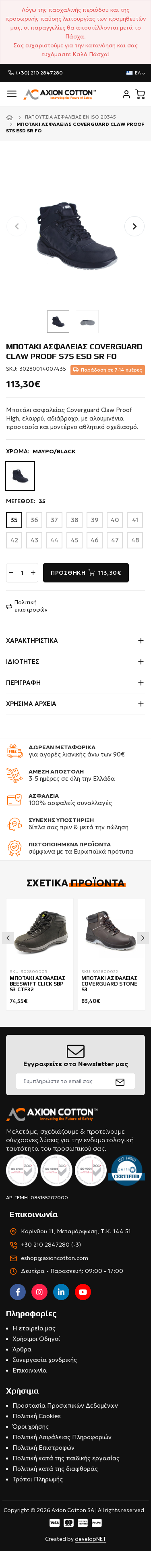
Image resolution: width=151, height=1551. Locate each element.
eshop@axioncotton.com (54, 1258)
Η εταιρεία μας (34, 1328)
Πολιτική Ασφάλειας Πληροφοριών (62, 1437)
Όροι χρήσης (30, 1426)
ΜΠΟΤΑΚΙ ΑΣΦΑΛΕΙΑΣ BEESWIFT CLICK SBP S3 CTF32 (38, 984)
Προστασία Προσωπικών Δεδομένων (65, 1405)
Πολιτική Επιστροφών (43, 1447)
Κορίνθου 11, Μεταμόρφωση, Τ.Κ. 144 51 (76, 1231)
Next (143, 938)
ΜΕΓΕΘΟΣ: (26, 501)
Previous (8, 938)
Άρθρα (21, 1349)
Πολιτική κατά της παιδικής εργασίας (66, 1458)
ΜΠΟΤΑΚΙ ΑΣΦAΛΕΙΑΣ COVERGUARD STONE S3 (109, 984)
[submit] (120, 1081)
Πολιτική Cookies (36, 1416)
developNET (90, 1539)
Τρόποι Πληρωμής (37, 1479)
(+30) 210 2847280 (39, 73)
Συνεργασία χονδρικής (44, 1360)
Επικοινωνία (29, 1370)
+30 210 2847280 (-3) (51, 1244)
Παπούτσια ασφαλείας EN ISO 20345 (70, 117)
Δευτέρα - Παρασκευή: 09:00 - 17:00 (72, 1271)
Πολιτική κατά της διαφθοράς (55, 1468)
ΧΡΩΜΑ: (41, 452)
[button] (134, 226)
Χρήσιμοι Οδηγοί (36, 1339)
